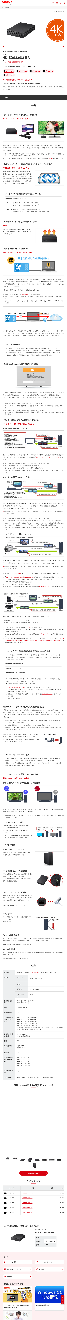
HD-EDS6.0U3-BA (27, 1198)
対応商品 (28, 627)
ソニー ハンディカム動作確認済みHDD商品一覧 (19, 577)
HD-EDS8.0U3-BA (27, 1193)
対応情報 (50, 158)
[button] (33, 1173)
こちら (19, 905)
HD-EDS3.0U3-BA (27, 1208)
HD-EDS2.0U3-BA (27, 1213)
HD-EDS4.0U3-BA (27, 1203)
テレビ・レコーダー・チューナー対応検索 (47, 457)
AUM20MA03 (17, 573)
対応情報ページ (26, 295)
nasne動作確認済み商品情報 (17, 687)
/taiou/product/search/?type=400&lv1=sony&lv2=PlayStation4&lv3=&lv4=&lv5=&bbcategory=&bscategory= (34, 639)
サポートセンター (44, 586)
